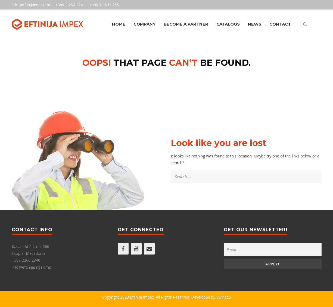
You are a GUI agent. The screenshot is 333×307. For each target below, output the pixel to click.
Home (118, 24)
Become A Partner (186, 24)
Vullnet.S (223, 297)
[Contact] (149, 249)
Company (144, 24)
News (254, 24)
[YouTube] (136, 249)
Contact (280, 24)
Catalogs (228, 24)
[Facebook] (123, 249)
